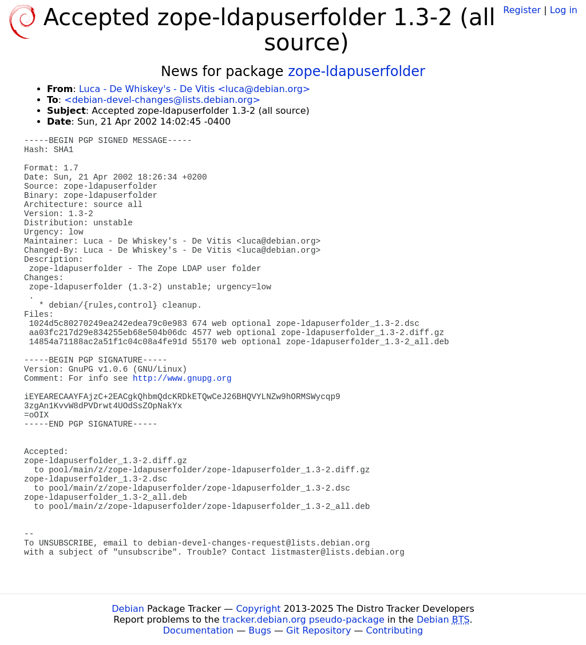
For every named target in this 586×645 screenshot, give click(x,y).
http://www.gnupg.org (182, 378)
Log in (563, 10)
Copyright (258, 608)
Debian (128, 608)
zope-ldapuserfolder (356, 71)
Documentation (198, 630)
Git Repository (318, 630)
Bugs (259, 630)
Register (522, 10)
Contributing (394, 630)
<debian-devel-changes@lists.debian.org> (162, 99)
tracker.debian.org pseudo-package (304, 619)
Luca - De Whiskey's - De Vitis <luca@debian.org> (194, 88)
